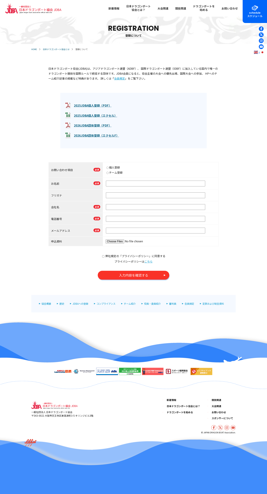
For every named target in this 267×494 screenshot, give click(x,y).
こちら (148, 261)
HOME (34, 49)
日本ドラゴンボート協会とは (56, 49)
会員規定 (119, 78)
